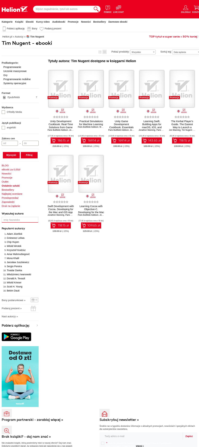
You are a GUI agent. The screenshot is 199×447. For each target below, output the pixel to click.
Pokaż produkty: (120, 51)
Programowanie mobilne (17, 79)
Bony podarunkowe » (13, 300)
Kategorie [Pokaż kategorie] (7, 21)
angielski (9, 127)
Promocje (73, 21)
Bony (34, 28)
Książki (19, 21)
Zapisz (189, 436)
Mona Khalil (13, 258)
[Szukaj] (96, 9)
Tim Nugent (187, 130)
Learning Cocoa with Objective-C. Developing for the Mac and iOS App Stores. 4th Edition (91, 212)
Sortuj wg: (166, 51)
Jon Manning (175, 130)
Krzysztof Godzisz (16, 250)
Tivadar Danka (14, 270)
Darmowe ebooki (117, 21)
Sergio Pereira (14, 266)
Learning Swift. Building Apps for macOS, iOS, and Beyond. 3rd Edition (152, 126)
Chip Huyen (13, 242)
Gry (5, 75)
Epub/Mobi (22, 97)
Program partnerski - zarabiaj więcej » (32, 420)
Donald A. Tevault (16, 278)
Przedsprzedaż (10, 197)
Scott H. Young (14, 286)
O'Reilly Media (12, 111)
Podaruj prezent (53, 28)
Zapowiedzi (8, 201)
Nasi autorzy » (10, 316)
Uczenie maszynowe (15, 71)
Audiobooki (58, 21)
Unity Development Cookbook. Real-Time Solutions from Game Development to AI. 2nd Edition (61, 127)
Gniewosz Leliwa (15, 238)
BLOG (5, 165)
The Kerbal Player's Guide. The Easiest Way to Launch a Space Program (182, 126)
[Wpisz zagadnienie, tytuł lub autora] (62, 9)
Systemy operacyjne (14, 83)
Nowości (86, 21)
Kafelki (105, 52)
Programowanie (12, 67)
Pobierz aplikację (16, 28)
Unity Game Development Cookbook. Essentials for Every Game (121, 126)
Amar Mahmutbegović (18, 254)
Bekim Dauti (13, 290)
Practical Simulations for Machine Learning (91, 123)
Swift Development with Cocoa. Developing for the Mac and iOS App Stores (61, 211)
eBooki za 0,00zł (11, 169)
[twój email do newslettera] (141, 436)
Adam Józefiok (14, 234)
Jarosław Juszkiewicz (18, 262)
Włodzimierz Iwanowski (19, 274)
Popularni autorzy (13, 228)
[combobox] (143, 52)
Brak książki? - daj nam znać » (26, 437)
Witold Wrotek (14, 246)
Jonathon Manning (147, 130)
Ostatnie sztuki (11, 185)
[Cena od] (10, 143)
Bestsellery (99, 21)
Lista (100, 52)
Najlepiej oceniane (12, 193)
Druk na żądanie (11, 206)
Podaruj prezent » (12, 308)
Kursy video (43, 21)
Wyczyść (11, 155)
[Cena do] (30, 143)
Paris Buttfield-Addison (58, 130)
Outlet (5, 181)
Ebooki (30, 21)
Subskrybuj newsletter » (119, 420)
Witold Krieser (14, 282)
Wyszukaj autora (13, 213)
